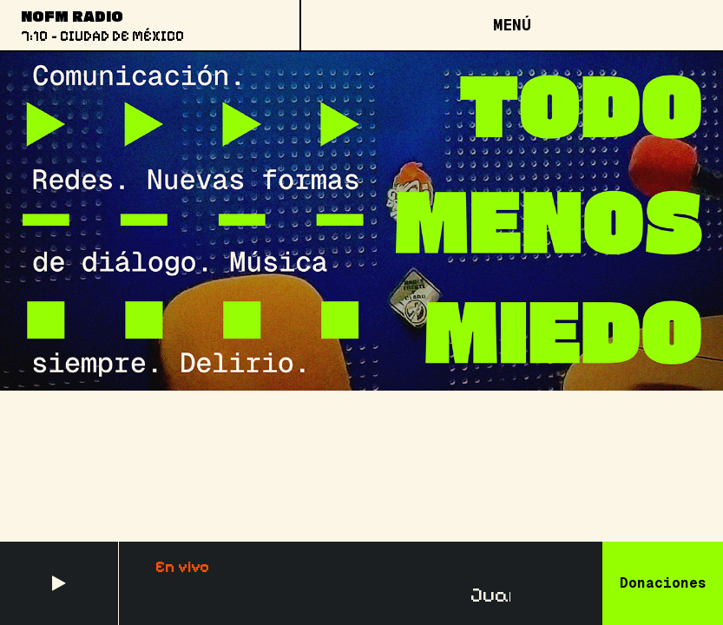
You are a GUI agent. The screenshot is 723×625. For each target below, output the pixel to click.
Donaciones (663, 583)
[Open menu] (511, 25)
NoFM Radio (72, 15)
